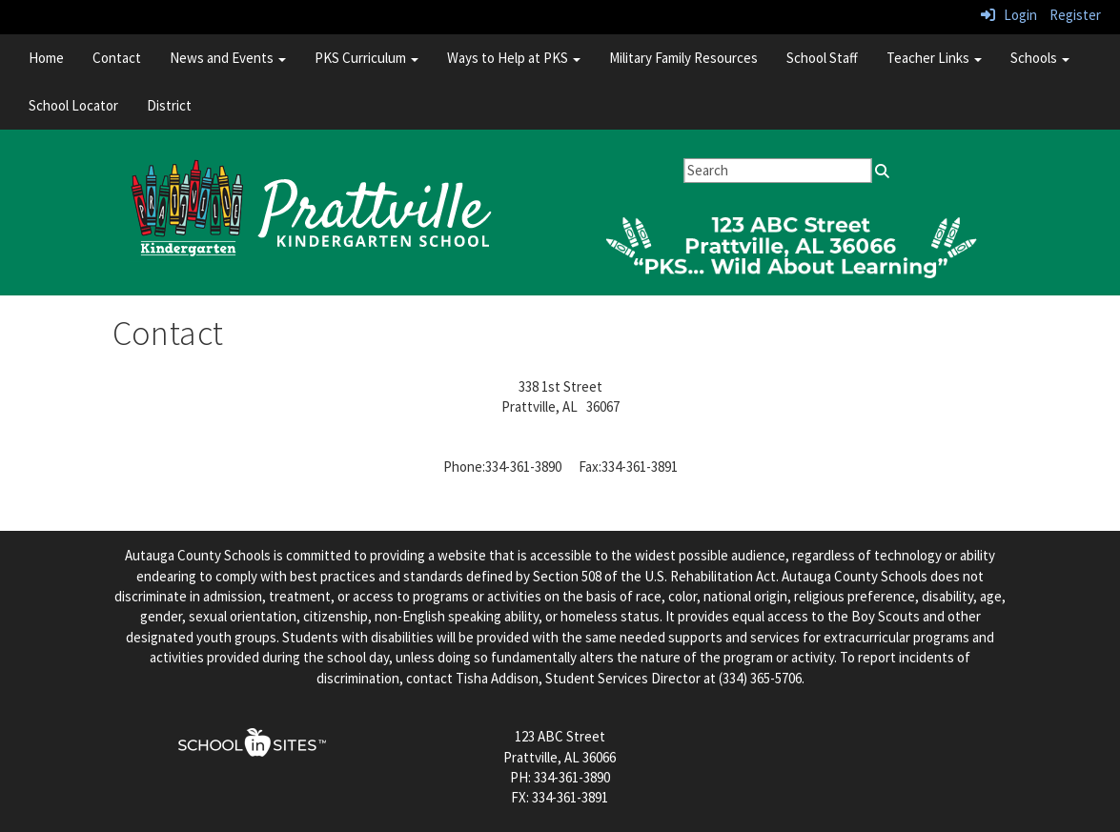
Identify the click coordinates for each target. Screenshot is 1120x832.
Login (1009, 15)
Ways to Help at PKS (513, 58)
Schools (1039, 58)
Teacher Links (934, 58)
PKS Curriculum (366, 58)
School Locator (73, 105)
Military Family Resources (683, 58)
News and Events (228, 58)
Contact (116, 58)
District (169, 105)
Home (46, 58)
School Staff (822, 58)
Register (1075, 15)
